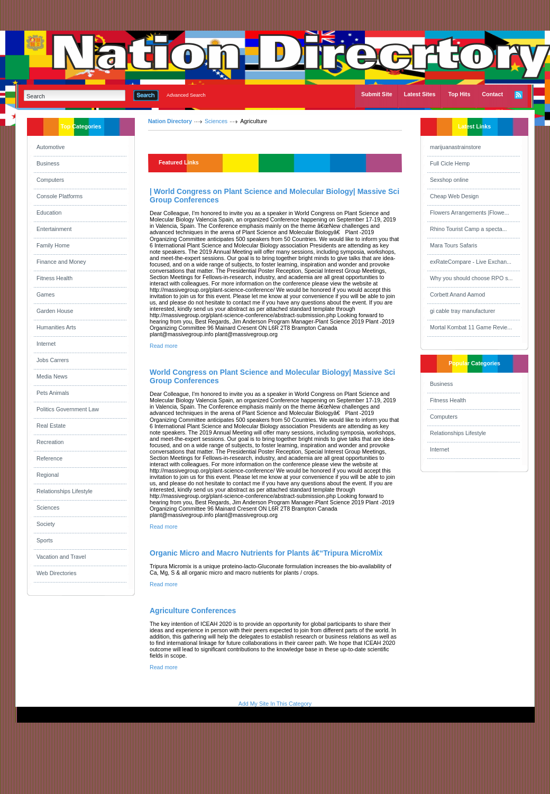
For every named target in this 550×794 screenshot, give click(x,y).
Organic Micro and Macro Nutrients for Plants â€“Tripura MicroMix (266, 553)
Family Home (53, 245)
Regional (47, 475)
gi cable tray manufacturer (462, 311)
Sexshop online (449, 180)
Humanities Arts (56, 327)
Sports (44, 540)
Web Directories (56, 573)
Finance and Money (61, 261)
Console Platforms (59, 196)
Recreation (50, 442)
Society (45, 524)
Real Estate (51, 425)
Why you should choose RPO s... (471, 278)
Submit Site (376, 94)
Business (47, 163)
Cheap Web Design (454, 196)
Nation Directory (170, 121)
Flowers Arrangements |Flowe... (469, 212)
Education (48, 212)
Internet (46, 343)
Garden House (54, 311)
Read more (164, 346)
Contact (492, 94)
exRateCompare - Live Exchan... (470, 261)
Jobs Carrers (52, 360)
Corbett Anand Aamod (457, 294)
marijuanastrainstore (455, 147)
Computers (50, 180)
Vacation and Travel (61, 556)
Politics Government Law (67, 409)
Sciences (47, 507)
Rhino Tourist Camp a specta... (468, 229)
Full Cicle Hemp (450, 163)
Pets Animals (52, 393)
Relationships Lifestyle (64, 491)
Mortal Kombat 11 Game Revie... (471, 327)
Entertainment (53, 229)
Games (45, 294)
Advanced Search (186, 95)
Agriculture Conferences (193, 610)
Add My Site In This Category (275, 703)
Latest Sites (420, 94)
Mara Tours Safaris (453, 245)
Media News (52, 376)
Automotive (50, 147)
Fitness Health (54, 278)
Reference (49, 458)
